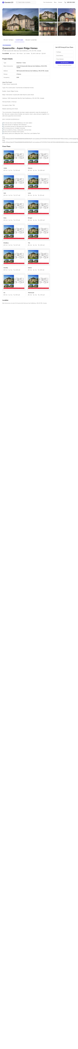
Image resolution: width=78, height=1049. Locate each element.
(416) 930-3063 (70, 2)
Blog (55, 2)
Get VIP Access (64, 62)
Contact (60, 2)
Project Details (8, 40)
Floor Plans (19, 40)
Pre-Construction (47, 2)
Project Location (31, 40)
